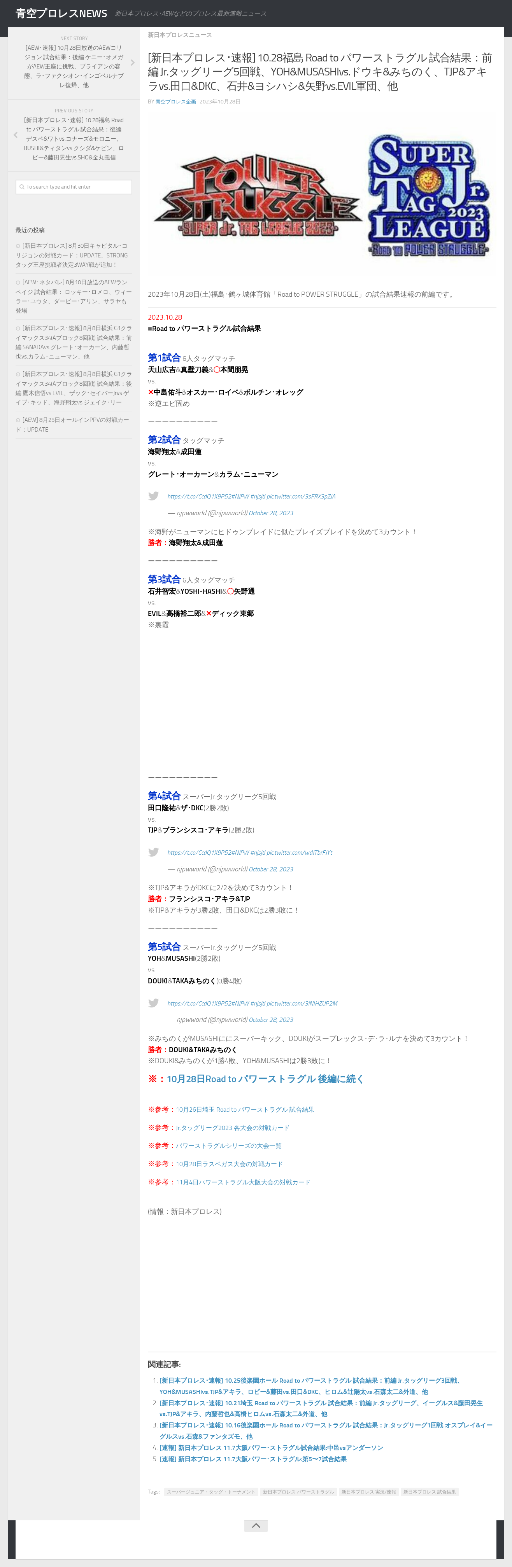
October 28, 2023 (273, 513)
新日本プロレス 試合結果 (429, 1492)
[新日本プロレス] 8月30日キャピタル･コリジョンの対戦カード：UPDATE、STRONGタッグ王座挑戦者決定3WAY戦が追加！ (72, 255)
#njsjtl (268, 496)
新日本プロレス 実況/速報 (369, 1492)
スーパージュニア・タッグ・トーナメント (211, 1492)
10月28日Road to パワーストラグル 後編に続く (266, 1078)
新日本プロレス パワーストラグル (298, 1492)
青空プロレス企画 (177, 101)
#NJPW (248, 496)
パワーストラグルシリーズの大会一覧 (235, 1145)
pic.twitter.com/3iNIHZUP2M (319, 1003)
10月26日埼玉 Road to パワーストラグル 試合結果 (253, 1109)
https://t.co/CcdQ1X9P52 (202, 496)
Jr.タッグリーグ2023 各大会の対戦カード (240, 1127)
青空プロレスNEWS (66, 13)
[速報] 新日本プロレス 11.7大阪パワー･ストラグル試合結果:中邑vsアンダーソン (284, 1447)
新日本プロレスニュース (182, 34)
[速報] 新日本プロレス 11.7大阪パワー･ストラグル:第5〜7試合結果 (264, 1459)
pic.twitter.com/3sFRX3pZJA (318, 496)
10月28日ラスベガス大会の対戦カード (236, 1164)
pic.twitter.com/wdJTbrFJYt (316, 852)
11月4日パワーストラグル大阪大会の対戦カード (252, 1182)
